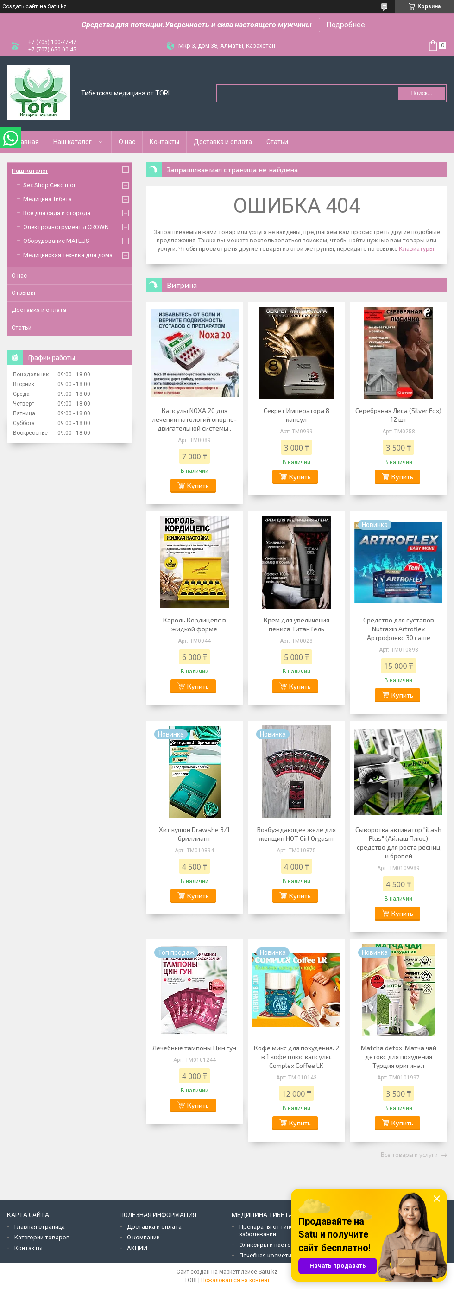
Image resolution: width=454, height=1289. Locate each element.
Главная (26, 142)
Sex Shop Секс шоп (50, 185)
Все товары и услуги (409, 1155)
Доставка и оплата (223, 142)
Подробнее (345, 24)
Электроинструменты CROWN (66, 226)
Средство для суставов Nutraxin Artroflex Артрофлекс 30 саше (398, 628)
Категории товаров (42, 1237)
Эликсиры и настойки (270, 1244)
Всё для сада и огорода (56, 213)
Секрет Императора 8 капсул (296, 414)
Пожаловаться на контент (235, 1280)
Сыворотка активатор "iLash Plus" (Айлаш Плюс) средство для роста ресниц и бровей (398, 842)
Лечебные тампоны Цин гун (194, 1048)
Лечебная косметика (268, 1255)
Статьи (277, 142)
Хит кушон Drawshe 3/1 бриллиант (194, 833)
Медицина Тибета (47, 199)
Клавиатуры (416, 248)
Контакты (164, 142)
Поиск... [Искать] (421, 92)
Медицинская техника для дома (68, 255)
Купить (198, 485)
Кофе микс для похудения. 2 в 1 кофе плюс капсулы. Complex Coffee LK (296, 1056)
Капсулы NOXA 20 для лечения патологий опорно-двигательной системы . (194, 419)
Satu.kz (268, 1272)
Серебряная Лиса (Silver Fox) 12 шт (398, 414)
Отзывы (23, 292)
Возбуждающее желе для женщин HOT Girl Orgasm (296, 833)
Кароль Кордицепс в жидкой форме (194, 624)
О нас (127, 142)
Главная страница (39, 1226)
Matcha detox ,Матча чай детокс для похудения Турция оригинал (398, 1056)
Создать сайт (20, 6)
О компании (143, 1237)
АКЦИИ (137, 1248)
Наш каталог (72, 142)
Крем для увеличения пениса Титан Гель (296, 624)
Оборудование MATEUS (56, 240)
